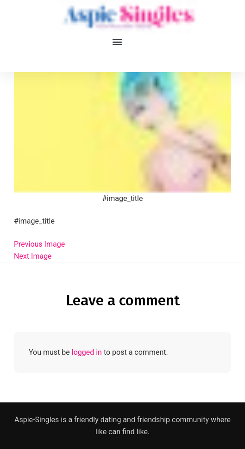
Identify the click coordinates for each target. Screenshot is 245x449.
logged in (87, 352)
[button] (117, 41)
